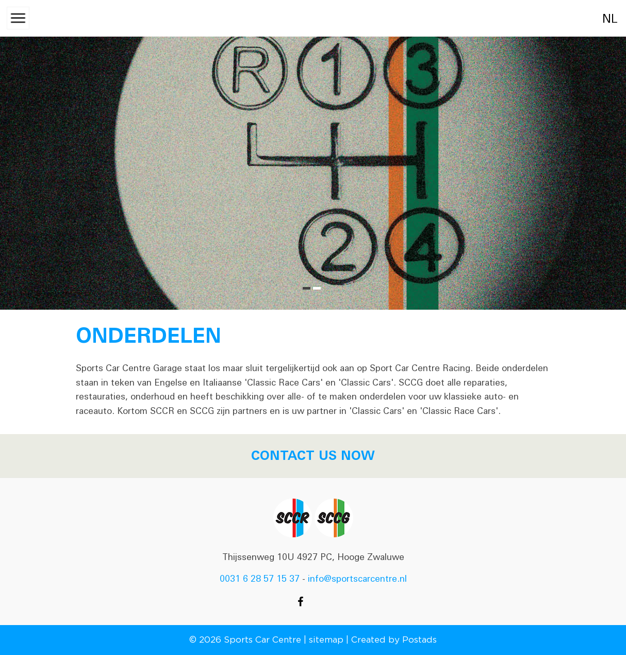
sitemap (326, 639)
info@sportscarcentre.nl (357, 578)
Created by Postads (394, 639)
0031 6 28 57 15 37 (260, 578)
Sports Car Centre (262, 639)
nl (599, 18)
